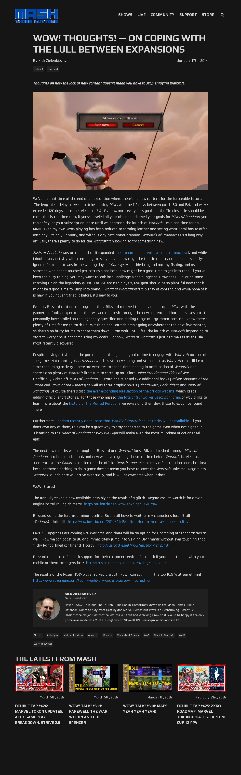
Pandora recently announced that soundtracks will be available (122, 421)
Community (162, 14)
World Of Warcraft (164, 635)
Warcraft (93, 635)
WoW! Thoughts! (43, 644)
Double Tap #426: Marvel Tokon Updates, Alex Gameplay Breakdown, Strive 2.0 (39, 714)
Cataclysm (53, 635)
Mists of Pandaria (73, 635)
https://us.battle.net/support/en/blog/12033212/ (126, 562)
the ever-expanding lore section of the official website (130, 391)
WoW (182, 635)
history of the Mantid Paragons (94, 403)
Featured (53, 69)
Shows (125, 14)
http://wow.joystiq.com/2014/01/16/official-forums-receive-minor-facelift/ (128, 521)
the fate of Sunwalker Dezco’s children (148, 397)
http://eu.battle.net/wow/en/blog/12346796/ (121, 504)
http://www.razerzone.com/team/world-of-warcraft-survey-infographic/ (92, 580)
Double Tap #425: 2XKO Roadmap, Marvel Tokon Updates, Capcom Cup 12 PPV (201, 714)
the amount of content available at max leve (151, 252)
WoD (146, 635)
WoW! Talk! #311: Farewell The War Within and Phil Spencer (88, 714)
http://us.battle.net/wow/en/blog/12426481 (133, 545)
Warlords (107, 635)
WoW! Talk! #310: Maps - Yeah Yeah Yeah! (146, 709)
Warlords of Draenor (128, 635)
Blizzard (38, 635)
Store (208, 14)
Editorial (38, 69)
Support (188, 14)
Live (141, 14)
